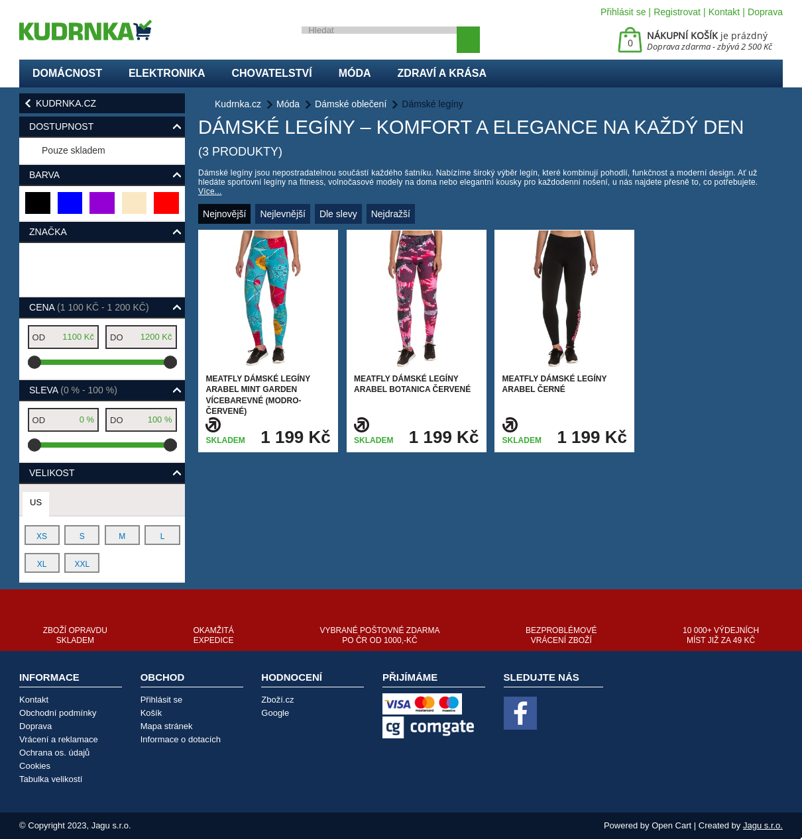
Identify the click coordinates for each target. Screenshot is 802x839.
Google (275, 713)
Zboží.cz (277, 700)
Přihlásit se (623, 12)
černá (38, 208)
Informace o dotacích (181, 739)
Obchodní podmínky (57, 713)
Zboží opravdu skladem (75, 635)
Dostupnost (61, 126)
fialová (102, 208)
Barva (44, 175)
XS (41, 536)
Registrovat (677, 12)
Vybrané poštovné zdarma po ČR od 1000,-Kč (379, 635)
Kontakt (724, 12)
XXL (81, 564)
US (36, 502)
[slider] (34, 362)
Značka (48, 231)
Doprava (765, 12)
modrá (71, 208)
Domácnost (67, 73)
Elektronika (167, 73)
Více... (209, 191)
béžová (135, 208)
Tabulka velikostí (50, 779)
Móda (355, 73)
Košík (151, 713)
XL (42, 564)
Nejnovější (224, 214)
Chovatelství (271, 73)
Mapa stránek (167, 726)
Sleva (73, 390)
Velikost (51, 473)
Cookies (34, 766)
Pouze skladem (73, 150)
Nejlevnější (282, 214)
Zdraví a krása (442, 73)
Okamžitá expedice (213, 635)
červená (167, 208)
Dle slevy (338, 214)
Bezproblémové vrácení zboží (561, 635)
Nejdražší (390, 214)
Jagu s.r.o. (763, 825)
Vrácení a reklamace (58, 739)
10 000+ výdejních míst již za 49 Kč (721, 635)
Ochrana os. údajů (54, 753)
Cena (89, 307)
